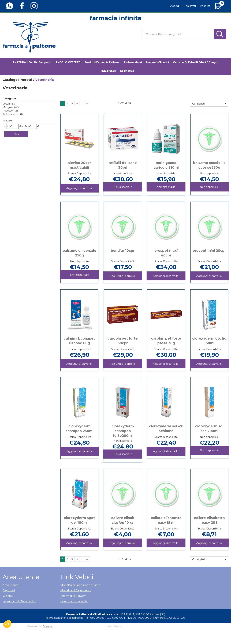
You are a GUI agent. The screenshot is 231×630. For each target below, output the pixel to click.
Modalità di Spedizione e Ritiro (80, 585)
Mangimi (11, 107)
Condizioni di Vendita (74, 601)
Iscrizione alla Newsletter (19, 601)
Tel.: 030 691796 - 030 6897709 (104, 617)
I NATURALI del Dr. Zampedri (32, 62)
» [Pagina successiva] (82, 103)
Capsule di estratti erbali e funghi (195, 62)
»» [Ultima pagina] (87, 103)
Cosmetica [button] (127, 70)
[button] (209, 104)
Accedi (174, 5)
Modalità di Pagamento (75, 590)
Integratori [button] (108, 70)
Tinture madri (133, 62)
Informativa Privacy (73, 595)
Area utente (11, 585)
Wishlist (205, 5)
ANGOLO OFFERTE (67, 62)
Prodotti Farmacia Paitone (102, 62)
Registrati (190, 5)
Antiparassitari (13, 114)
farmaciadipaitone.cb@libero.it (64, 617)
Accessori (10, 110)
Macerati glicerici (157, 62)
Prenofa (48, 626)
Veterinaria (9, 103)
